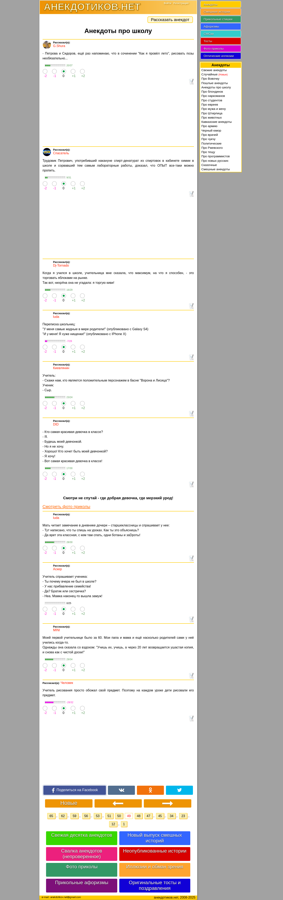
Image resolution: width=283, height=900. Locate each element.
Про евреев (209, 104)
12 (113, 824)
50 (119, 816)
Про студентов (211, 100)
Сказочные (209, 165)
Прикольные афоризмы (81, 882)
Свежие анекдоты (214, 70)
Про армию (209, 126)
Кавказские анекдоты (216, 121)
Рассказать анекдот (170, 19)
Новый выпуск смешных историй (154, 837)
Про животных (211, 117)
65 (51, 816)
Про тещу (208, 152)
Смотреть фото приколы (66, 506)
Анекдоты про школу (216, 87)
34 (171, 816)
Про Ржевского (212, 147)
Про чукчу (208, 139)
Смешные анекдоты (215, 169)
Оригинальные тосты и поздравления (155, 885)
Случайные (214, 74)
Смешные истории (217, 11)
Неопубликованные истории (154, 851)
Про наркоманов (213, 96)
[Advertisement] (118, 116)
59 (74, 816)
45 (160, 816)
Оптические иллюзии (219, 56)
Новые (68, 803)
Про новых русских (214, 160)
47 (148, 816)
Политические (211, 143)
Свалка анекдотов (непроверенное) (81, 853)
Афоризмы (211, 26)
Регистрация (180, 3)
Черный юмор (211, 130)
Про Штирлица (212, 113)
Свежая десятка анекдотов (81, 835)
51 (109, 816)
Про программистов (215, 156)
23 (183, 816)
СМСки (209, 33)
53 (98, 816)
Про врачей (209, 134)
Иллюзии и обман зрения (154, 866)
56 (86, 816)
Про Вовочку (210, 78)
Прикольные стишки (218, 19)
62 (63, 816)
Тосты (208, 41)
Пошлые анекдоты (214, 83)
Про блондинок (212, 91)
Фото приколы (81, 866)
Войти (167, 3)
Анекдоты (210, 4)
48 (139, 816)
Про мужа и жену (213, 108)
